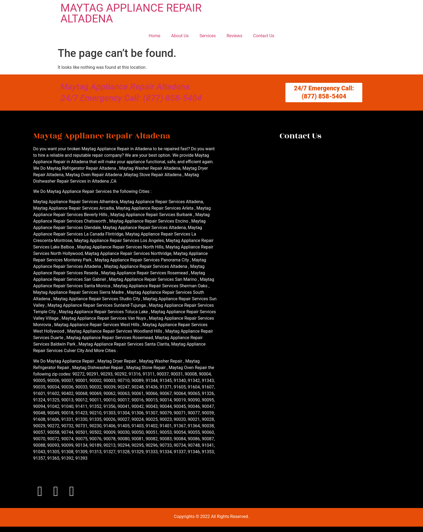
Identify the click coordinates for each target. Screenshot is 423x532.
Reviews (235, 35)
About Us (180, 35)
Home (154, 35)
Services (207, 35)
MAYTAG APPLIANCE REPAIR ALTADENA (131, 13)
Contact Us (263, 35)
